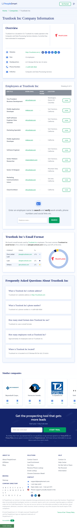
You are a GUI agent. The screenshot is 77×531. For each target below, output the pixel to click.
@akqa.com (29, 110)
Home (4, 10)
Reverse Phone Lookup (35, 472)
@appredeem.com (31, 160)
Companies (14, 10)
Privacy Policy (10, 442)
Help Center (62, 466)
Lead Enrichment (33, 466)
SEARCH (54, 220)
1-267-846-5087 (34, 488)
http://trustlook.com (32, 52)
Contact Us (62, 463)
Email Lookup (32, 475)
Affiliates (5, 466)
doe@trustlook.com (25, 260)
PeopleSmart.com (40, 442)
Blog (4, 469)
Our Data (30, 469)
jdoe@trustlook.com (25, 254)
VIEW (66, 100)
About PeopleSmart (9, 463)
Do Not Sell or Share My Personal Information (65, 472)
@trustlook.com (30, 100)
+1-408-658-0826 (31, 67)
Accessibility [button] (8, 525)
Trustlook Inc (32, 242)
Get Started (65, 4)
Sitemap (5, 484)
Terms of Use (64, 440)
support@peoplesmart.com (38, 485)
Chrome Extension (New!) (36, 477)
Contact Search (32, 463)
